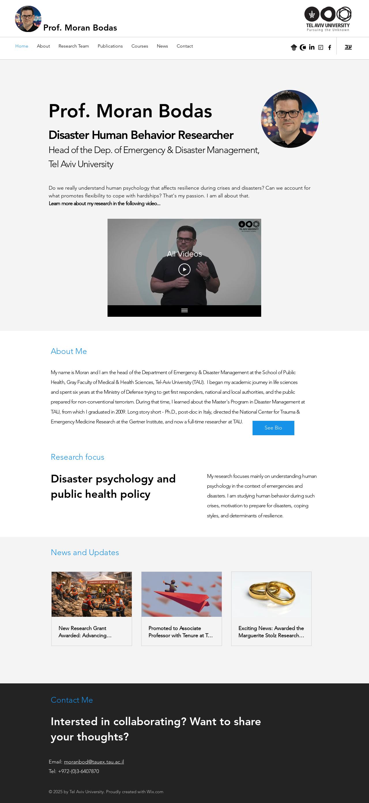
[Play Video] (184, 269)
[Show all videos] (184, 311)
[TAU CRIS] (303, 47)
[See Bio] (273, 428)
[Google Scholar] (294, 47)
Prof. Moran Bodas (80, 27)
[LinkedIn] (311, 47)
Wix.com (155, 791)
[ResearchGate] (320, 47)
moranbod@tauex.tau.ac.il (94, 762)
